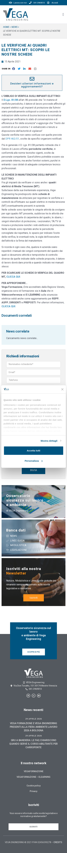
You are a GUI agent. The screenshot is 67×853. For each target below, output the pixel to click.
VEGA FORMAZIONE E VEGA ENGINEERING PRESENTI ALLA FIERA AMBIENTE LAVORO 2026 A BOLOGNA (33, 727)
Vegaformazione (33, 771)
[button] (7, 69)
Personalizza (34, 460)
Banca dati (16, 530)
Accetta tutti (33, 450)
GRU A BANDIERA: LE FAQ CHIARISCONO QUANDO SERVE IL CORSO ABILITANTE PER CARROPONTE (33, 744)
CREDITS (57, 842)
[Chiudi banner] (62, 389)
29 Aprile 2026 (33, 719)
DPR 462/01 (12, 138)
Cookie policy (34, 785)
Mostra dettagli (49, 440)
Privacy (33, 791)
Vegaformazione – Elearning (33, 777)
